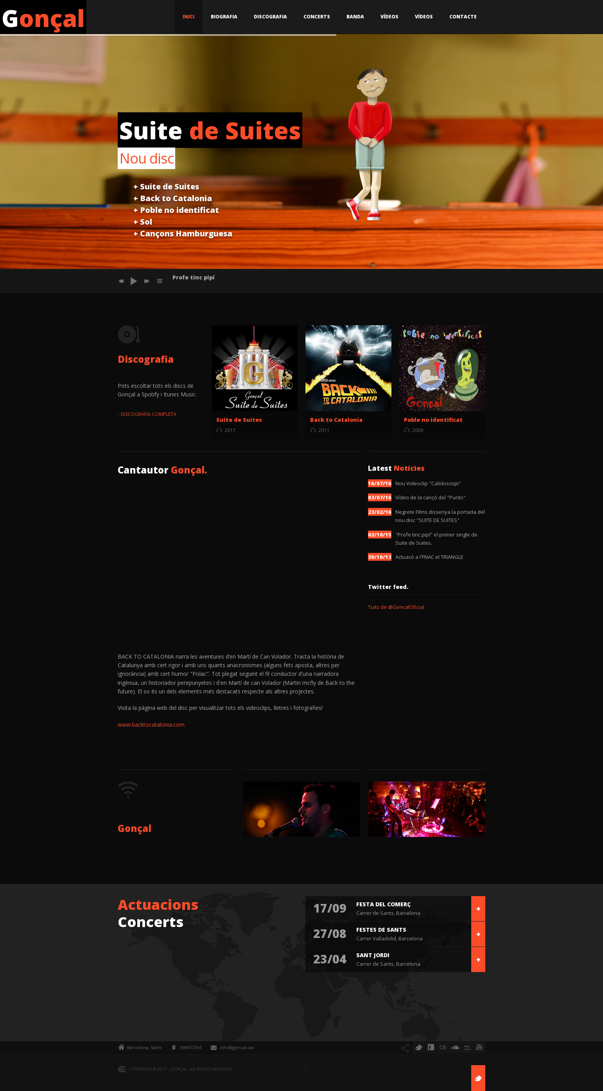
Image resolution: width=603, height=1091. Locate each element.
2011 (323, 430)
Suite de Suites (239, 419)
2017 (229, 430)
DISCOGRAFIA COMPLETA (148, 414)
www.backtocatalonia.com (151, 724)
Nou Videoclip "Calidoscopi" (428, 483)
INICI (188, 16)
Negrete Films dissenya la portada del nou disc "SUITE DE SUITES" (440, 516)
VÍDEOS (389, 16)
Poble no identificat (433, 419)
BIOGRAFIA (224, 16)
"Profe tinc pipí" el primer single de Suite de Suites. (436, 538)
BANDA (355, 16)
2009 (417, 430)
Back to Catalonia (336, 419)
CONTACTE (463, 16)
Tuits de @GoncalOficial (396, 606)
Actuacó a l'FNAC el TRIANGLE (429, 556)
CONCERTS (316, 16)
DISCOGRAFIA (270, 16)
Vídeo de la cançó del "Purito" (430, 497)
